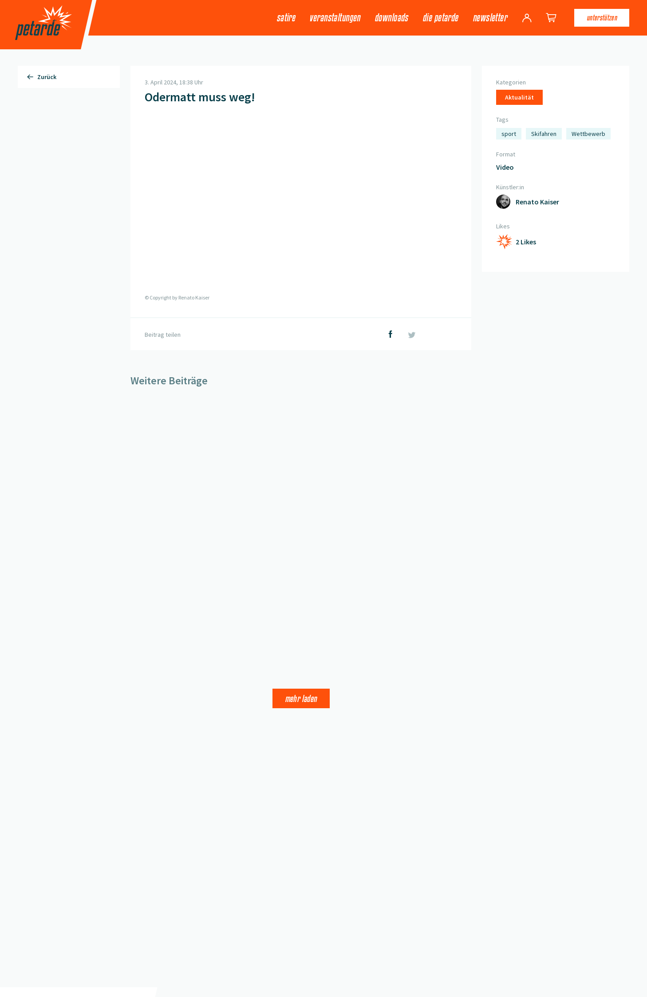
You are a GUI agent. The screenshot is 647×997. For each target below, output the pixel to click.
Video (505, 167)
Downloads (391, 17)
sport (508, 134)
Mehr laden (301, 698)
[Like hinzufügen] (516, 242)
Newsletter (490, 17)
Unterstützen (602, 17)
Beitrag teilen (163, 335)
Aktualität (519, 97)
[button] (301, 203)
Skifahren (543, 134)
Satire (286, 17)
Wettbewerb (588, 134)
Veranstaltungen (334, 17)
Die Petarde (440, 17)
